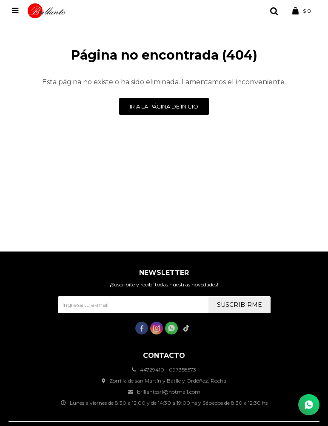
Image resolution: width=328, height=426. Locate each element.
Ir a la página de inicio (164, 106)
